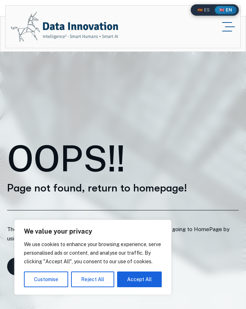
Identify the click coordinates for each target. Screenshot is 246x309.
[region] (92, 257)
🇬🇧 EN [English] (225, 10)
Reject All (92, 279)
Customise (46, 279)
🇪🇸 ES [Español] (203, 10)
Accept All (139, 279)
